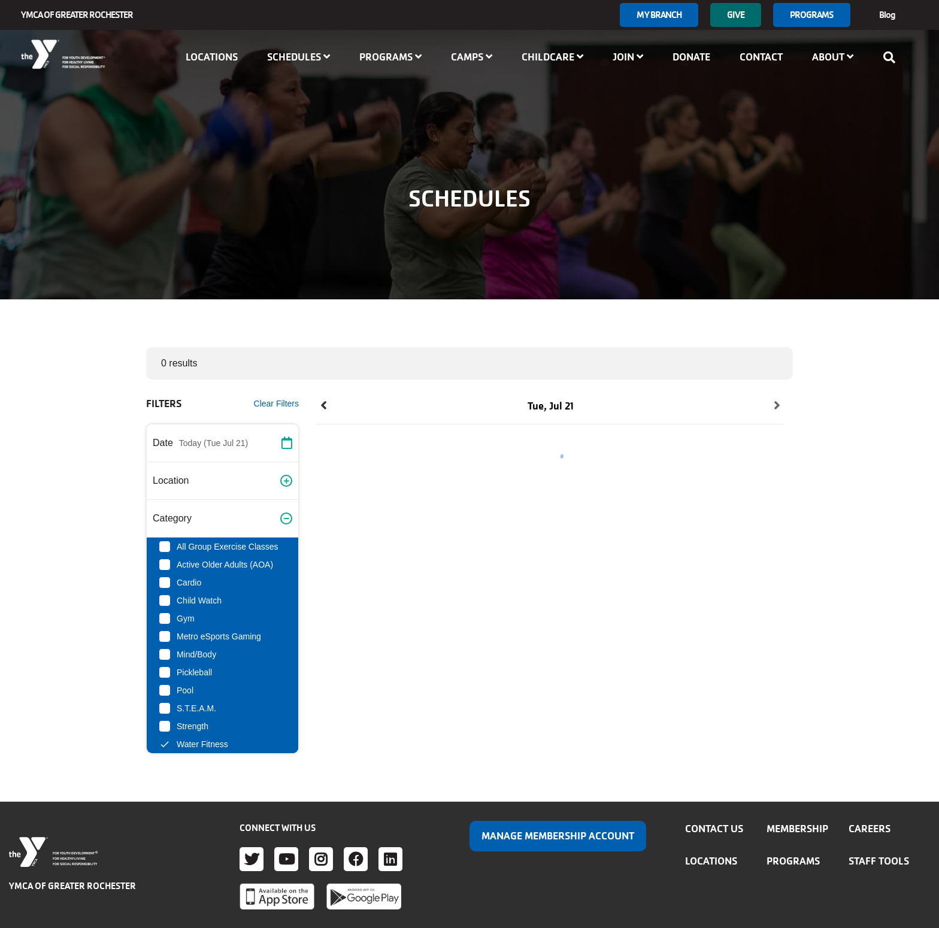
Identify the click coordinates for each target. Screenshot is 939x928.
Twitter (251, 859)
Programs (812, 14)
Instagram (321, 859)
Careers (869, 828)
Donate (691, 56)
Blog (887, 14)
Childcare (552, 56)
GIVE (735, 14)
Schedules (298, 56)
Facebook (355, 859)
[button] (222, 443)
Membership (797, 828)
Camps (471, 56)
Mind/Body (196, 654)
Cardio (189, 582)
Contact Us (714, 828)
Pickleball (194, 672)
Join (628, 56)
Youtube (286, 859)
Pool (185, 690)
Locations (212, 56)
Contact (761, 56)
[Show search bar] (893, 57)
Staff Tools (879, 861)
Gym (186, 618)
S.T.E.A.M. (196, 708)
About (832, 56)
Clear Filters (276, 403)
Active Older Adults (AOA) (225, 564)
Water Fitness (202, 744)
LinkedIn (390, 859)
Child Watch (199, 600)
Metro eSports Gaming (219, 636)
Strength (192, 726)
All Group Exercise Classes (227, 546)
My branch (659, 14)
